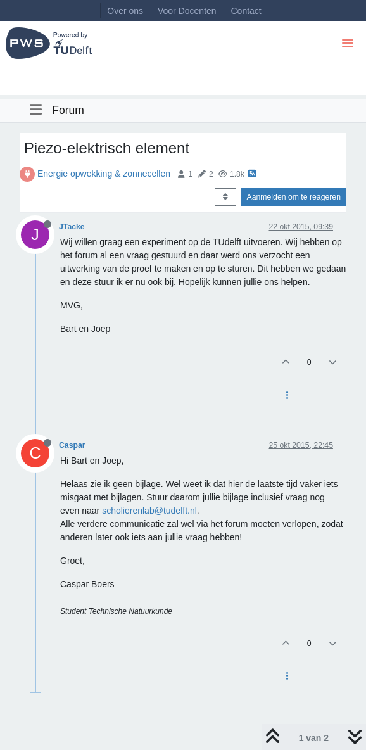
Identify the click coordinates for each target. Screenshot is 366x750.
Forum (68, 110)
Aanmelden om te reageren (294, 197)
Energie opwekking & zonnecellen (103, 173)
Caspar (72, 445)
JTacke (72, 226)
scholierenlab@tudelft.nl (149, 510)
